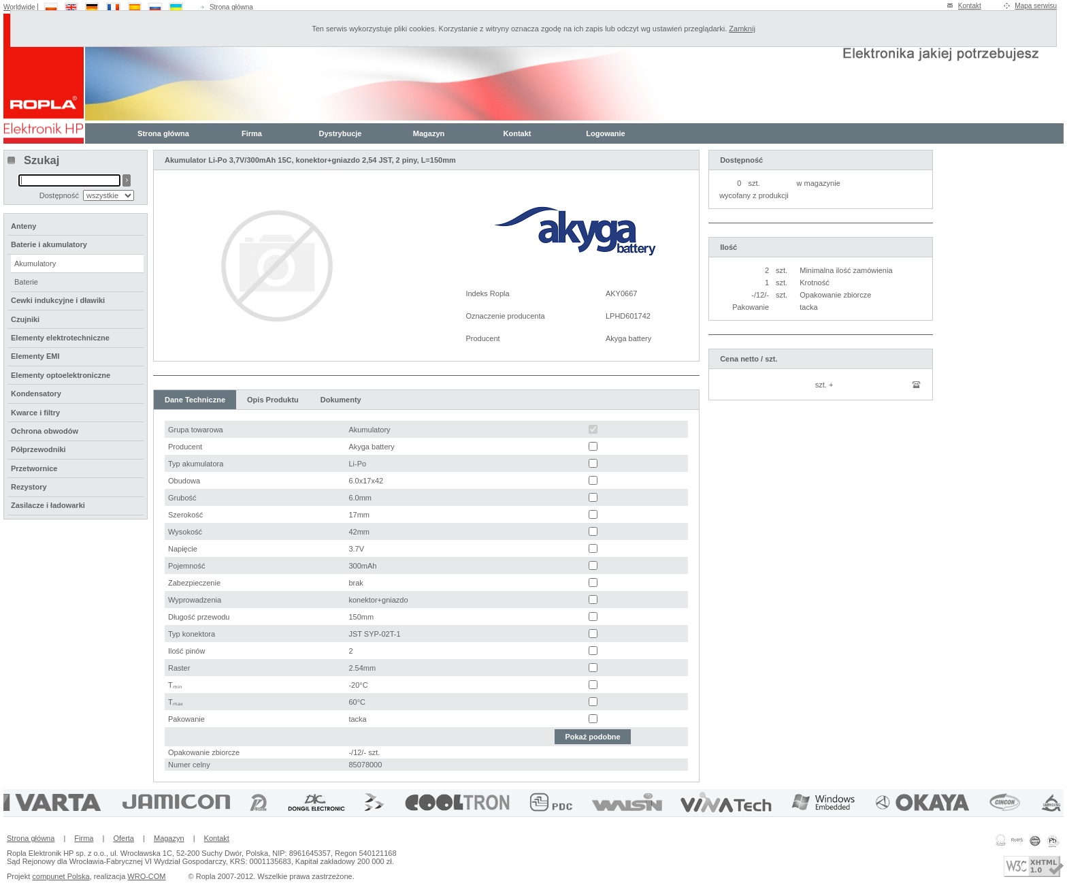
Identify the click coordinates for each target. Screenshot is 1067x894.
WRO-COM (146, 876)
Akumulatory (35, 263)
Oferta (123, 838)
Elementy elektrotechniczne (60, 338)
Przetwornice (34, 468)
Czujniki (25, 319)
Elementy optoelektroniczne (60, 375)
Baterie (26, 282)
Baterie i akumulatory (49, 244)
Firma (252, 133)
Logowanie (605, 133)
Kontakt (969, 6)
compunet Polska (60, 876)
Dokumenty (341, 400)
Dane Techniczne (195, 400)
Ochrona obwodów (44, 431)
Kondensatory (36, 393)
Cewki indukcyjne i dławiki (58, 300)
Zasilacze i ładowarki (48, 505)
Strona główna (231, 7)
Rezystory (29, 487)
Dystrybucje (340, 133)
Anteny (23, 226)
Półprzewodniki (38, 449)
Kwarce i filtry (35, 413)
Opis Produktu (273, 400)
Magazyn (428, 133)
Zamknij (742, 29)
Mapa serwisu (1036, 6)
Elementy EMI (35, 356)
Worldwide (19, 7)
